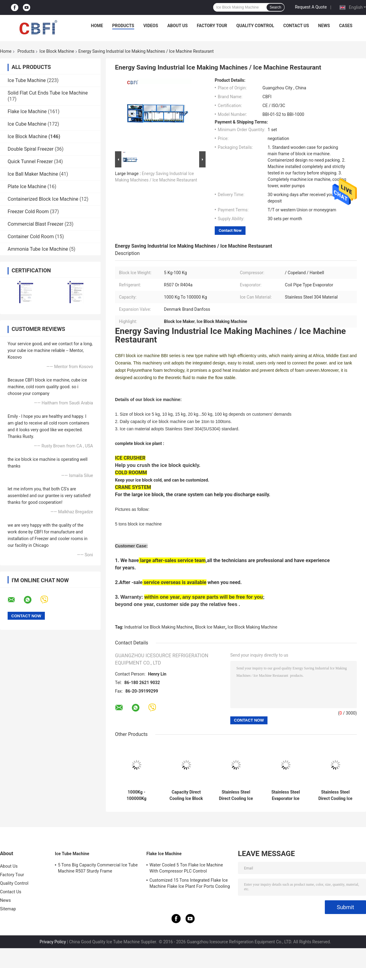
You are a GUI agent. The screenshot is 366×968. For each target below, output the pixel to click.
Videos (150, 25)
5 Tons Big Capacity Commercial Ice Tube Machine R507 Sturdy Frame (98, 867)
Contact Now (230, 230)
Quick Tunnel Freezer (30, 161)
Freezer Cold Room (28, 211)
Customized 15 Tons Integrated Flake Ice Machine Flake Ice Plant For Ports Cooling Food (189, 884)
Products (123, 25)
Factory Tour (212, 25)
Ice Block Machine (56, 51)
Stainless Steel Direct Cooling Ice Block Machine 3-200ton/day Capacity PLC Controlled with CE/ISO (236, 795)
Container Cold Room (31, 236)
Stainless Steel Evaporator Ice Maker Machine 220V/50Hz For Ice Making (286, 795)
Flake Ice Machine (27, 111)
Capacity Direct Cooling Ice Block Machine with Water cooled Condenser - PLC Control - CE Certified (186, 795)
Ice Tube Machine (27, 80)
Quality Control (255, 25)
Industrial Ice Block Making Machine (158, 627)
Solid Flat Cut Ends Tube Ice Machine (48, 93)
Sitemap (8, 908)
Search (275, 7)
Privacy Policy (53, 941)
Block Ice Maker (210, 627)
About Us (177, 25)
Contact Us (296, 25)
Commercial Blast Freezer (35, 224)
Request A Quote (311, 7)
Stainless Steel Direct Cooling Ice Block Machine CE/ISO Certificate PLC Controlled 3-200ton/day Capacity (335, 795)
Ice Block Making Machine (252, 627)
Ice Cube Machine (27, 124)
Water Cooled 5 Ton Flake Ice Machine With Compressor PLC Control (186, 867)
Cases (346, 25)
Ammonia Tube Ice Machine (38, 249)
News (324, 25)
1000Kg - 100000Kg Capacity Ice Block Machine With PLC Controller (136, 795)
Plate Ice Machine (27, 186)
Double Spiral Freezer (30, 149)
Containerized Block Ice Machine (43, 199)
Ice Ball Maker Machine (33, 174)
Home (97, 25)
